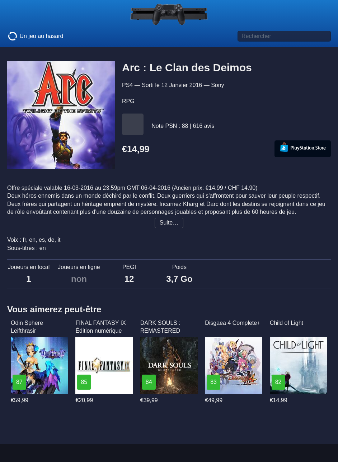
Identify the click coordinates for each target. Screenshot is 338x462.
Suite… (169, 223)
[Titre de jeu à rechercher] (284, 36)
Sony (217, 85)
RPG (128, 101)
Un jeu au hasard (35, 36)
